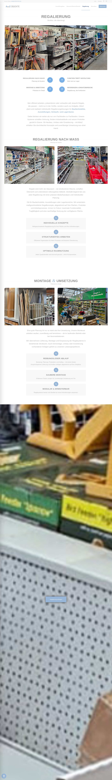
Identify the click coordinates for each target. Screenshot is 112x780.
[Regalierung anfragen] (56, 599)
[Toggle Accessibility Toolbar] (4, 776)
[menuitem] (95, 1)
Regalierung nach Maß (34, 78)
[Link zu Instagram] (106, 1)
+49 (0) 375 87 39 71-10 (16, 1)
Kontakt (100, 1)
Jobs (95, 1)
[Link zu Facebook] (104, 1)
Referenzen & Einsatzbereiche (80, 87)
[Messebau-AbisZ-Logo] (12, 6)
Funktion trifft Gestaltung (78, 78)
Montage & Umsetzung (35, 87)
